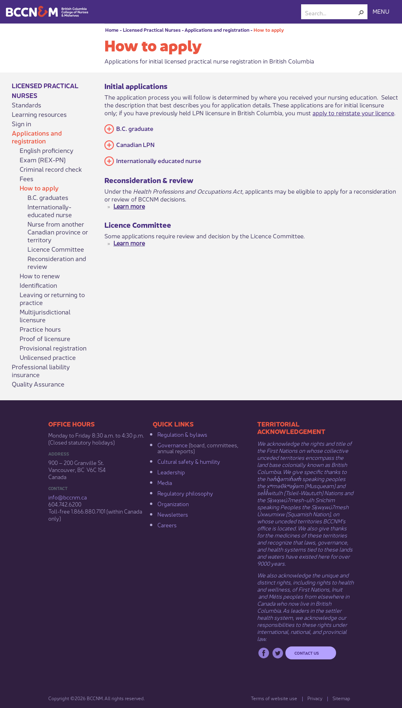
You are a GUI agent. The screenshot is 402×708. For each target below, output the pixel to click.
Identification (38, 285)
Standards (26, 104)
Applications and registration (217, 29)
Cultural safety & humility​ (188, 461)
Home (112, 29)
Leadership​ (171, 471)
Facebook (263, 652)
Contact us (306, 653)
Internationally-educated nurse (49, 210)
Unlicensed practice (48, 357)
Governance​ (172, 444)
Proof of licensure (45, 338)
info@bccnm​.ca (67, 496)
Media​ (164, 482)
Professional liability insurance (41, 370)
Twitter (277, 652)
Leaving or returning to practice (52, 298)
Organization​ (173, 503)
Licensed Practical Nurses (152, 29)
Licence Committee (55, 249)
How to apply (269, 29)
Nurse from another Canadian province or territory (57, 231)
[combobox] (331, 12)
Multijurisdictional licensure (45, 315)
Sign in (21, 123)
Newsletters (172, 514)
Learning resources (39, 114)
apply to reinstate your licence (353, 112)
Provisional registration (53, 347)
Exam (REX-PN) (43, 159)
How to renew (40, 275)
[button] (361, 12)
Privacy (314, 698)
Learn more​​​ (129, 205)
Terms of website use (274, 698)
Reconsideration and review (56, 262)
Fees (26, 178)
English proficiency (46, 150)
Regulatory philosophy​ (185, 492)
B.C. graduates (47, 197)
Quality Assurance (38, 383)
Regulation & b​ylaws (182, 434)
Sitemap (341, 698)
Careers (167, 524)
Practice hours (40, 329)
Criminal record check (51, 169)
